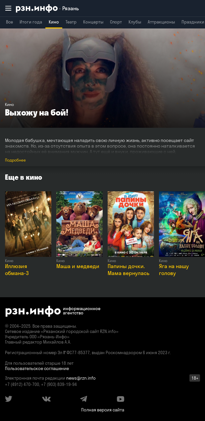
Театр (71, 21)
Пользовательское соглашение (37, 368)
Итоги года (31, 21)
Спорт (116, 21)
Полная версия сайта (102, 409)
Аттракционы (161, 21)
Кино (54, 21)
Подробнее (15, 160)
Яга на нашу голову (174, 269)
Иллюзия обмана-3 (17, 269)
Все (9, 21)
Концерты (93, 21)
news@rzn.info (81, 378)
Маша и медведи (77, 266)
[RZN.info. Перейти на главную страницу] (47, 8)
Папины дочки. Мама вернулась (128, 269)
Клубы (134, 21)
